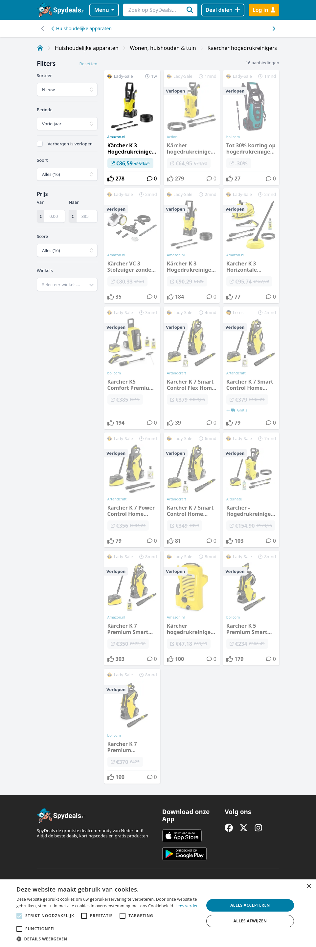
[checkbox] (40, 144)
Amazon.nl (116, 137)
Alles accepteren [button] (250, 905)
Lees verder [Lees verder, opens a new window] (186, 906)
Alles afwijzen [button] (250, 921)
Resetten (88, 63)
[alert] (158, 913)
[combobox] (67, 284)
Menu (104, 9)
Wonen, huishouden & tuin (163, 48)
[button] (107, 939)
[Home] (40, 48)
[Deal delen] (222, 10)
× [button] (308, 886)
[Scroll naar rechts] (42, 28)
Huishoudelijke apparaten (82, 28)
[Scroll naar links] (273, 28)
